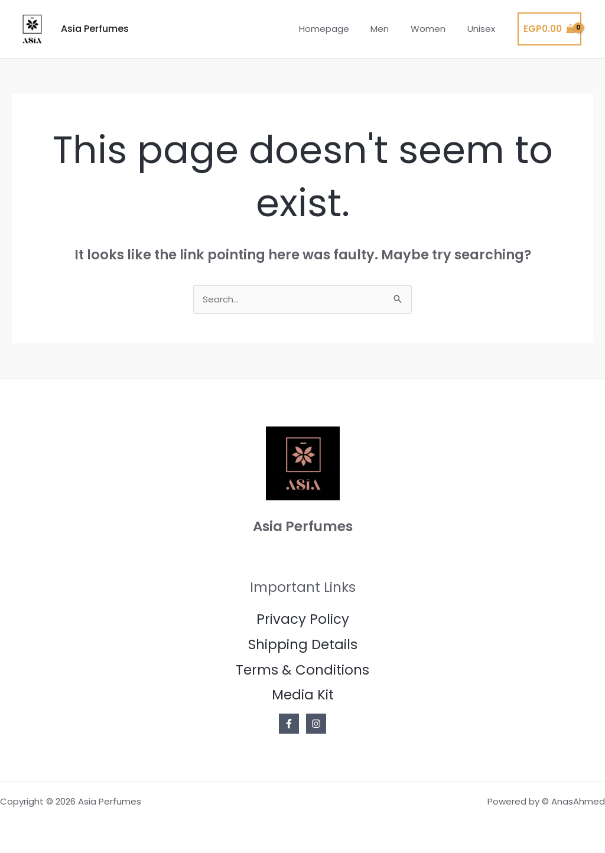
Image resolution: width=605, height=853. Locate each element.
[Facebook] (289, 724)
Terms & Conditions (303, 670)
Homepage (338, 28)
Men (389, 28)
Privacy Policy (302, 619)
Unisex (483, 28)
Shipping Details (302, 645)
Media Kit (303, 695)
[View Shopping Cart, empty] (549, 29)
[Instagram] (316, 724)
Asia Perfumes (95, 28)
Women (434, 28)
